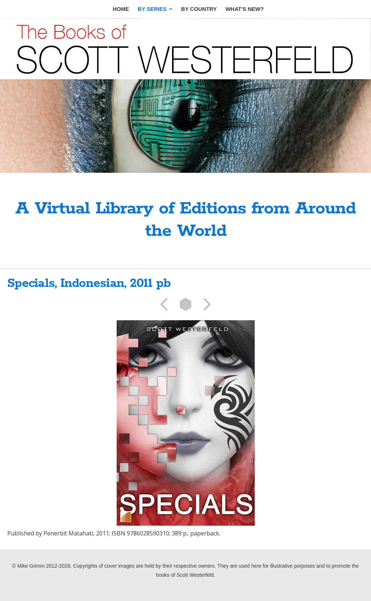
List (185, 304)
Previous (166, 304)
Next (205, 304)
